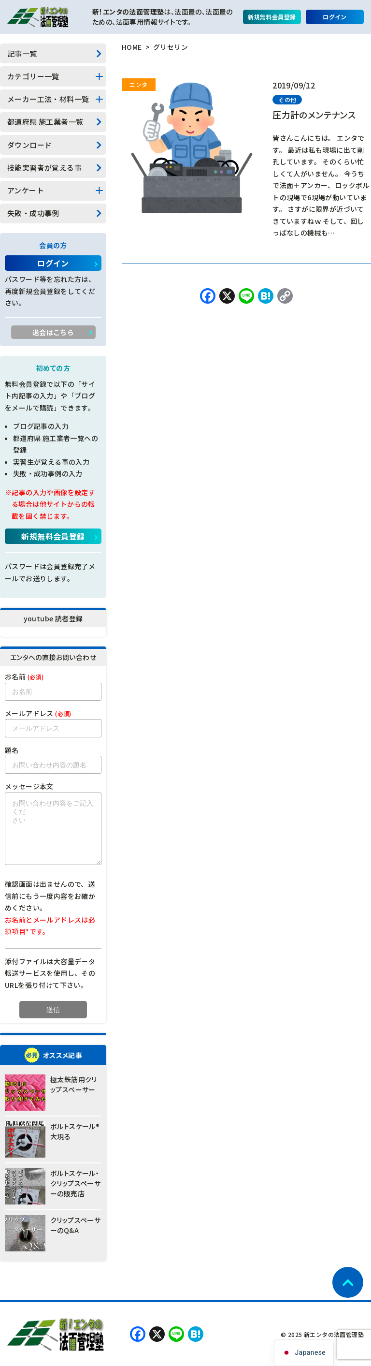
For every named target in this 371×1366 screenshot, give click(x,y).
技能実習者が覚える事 (44, 167)
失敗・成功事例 (33, 213)
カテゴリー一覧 (33, 76)
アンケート (25, 190)
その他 (287, 99)
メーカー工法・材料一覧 (48, 99)
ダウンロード (29, 145)
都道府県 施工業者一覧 (45, 122)
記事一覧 (22, 53)
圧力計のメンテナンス (314, 114)
